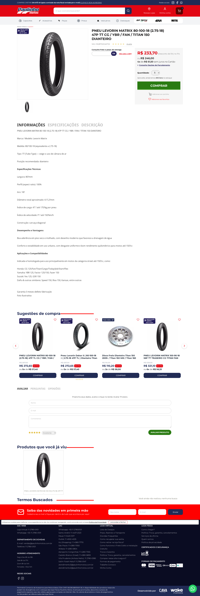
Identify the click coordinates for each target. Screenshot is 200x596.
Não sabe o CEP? (125, 54)
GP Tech (142, 20)
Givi (158, 20)
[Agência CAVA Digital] (163, 591)
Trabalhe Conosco (108, 565)
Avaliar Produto (160, 432)
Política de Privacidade (106, 592)
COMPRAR (38, 375)
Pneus (82, 20)
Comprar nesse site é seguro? (113, 558)
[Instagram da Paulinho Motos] (173, 2)
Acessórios (45, 21)
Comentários (100, 422)
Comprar (158, 85)
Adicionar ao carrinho (160, 94)
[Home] (35, 11)
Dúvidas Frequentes (109, 536)
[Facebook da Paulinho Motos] (177, 2)
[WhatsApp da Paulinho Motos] (181, 2)
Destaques (123, 20)
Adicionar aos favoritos (160, 99)
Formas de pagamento (110, 561)
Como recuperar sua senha (112, 539)
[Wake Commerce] (177, 590)
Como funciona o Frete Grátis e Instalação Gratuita (119, 547)
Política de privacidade (151, 542)
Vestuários (103, 21)
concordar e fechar (132, 591)
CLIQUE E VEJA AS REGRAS (91, 3)
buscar (128, 11)
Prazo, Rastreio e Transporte (112, 533)
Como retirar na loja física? (112, 542)
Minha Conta (105, 568)
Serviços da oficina (149, 536)
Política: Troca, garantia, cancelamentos (117, 555)
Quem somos (147, 539)
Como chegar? (148, 529)
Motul (174, 20)
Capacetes (25, 20)
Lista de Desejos (107, 529)
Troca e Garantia (107, 552)
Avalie (129, 44)
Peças (62, 21)
